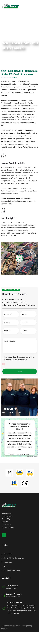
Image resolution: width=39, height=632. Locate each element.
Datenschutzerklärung (10, 302)
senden (19, 371)
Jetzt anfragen (26, 6)
